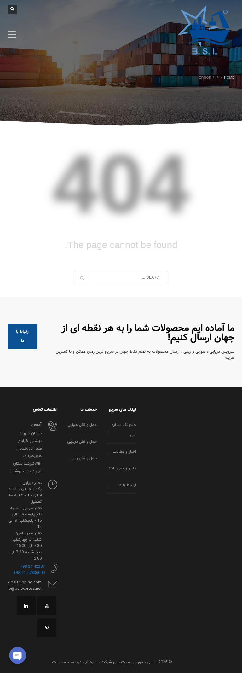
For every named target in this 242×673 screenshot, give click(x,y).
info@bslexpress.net (23, 589)
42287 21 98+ (32, 567)
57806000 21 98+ (29, 573)
